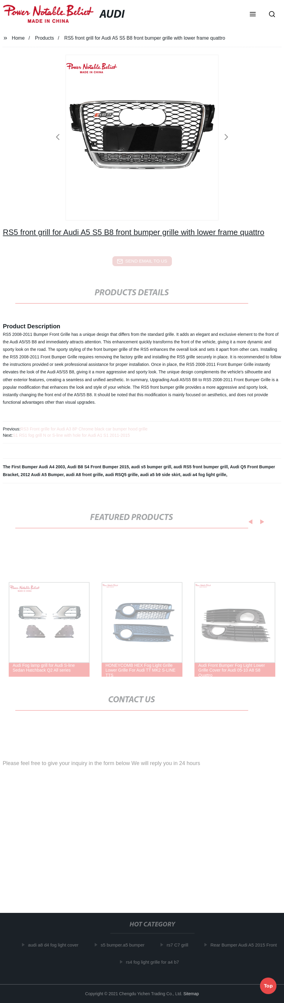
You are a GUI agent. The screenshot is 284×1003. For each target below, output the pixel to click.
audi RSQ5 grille (121, 474)
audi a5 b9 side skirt (160, 474)
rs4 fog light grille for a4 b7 (155, 961)
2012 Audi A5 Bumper (42, 474)
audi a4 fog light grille (204, 474)
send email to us (142, 261)
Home (18, 38)
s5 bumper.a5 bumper (125, 944)
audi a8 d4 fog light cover (56, 944)
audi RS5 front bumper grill (200, 466)
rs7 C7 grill (180, 944)
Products (44, 38)
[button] (253, 15)
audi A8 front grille (84, 474)
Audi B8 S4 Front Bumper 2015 (98, 466)
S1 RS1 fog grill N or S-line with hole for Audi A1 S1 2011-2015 (71, 435)
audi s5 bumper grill (151, 466)
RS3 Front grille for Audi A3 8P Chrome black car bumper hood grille (84, 429)
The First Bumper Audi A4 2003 (34, 466)
